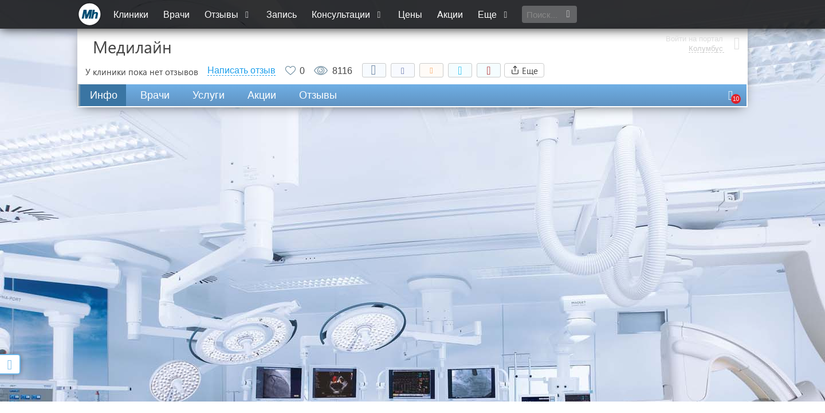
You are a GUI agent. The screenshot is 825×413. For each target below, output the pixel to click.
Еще (494, 15)
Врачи (176, 15)
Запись (281, 15)
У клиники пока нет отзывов (141, 71)
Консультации (347, 15)
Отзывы (228, 15)
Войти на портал (694, 10)
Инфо (103, 95)
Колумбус (706, 20)
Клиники (130, 15)
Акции (450, 15)
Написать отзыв (241, 70)
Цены (410, 15)
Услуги (208, 95)
